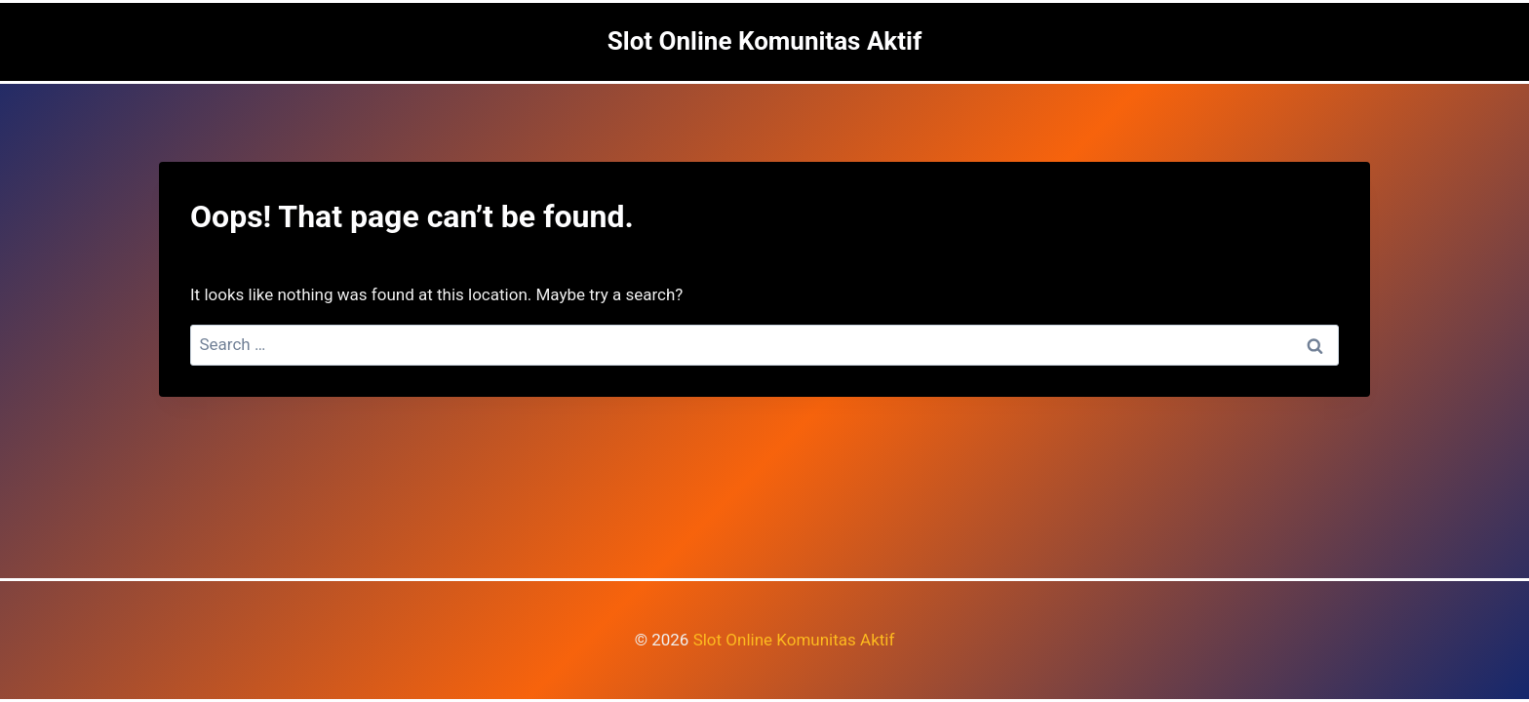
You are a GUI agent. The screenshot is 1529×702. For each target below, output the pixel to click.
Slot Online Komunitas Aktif (794, 639)
